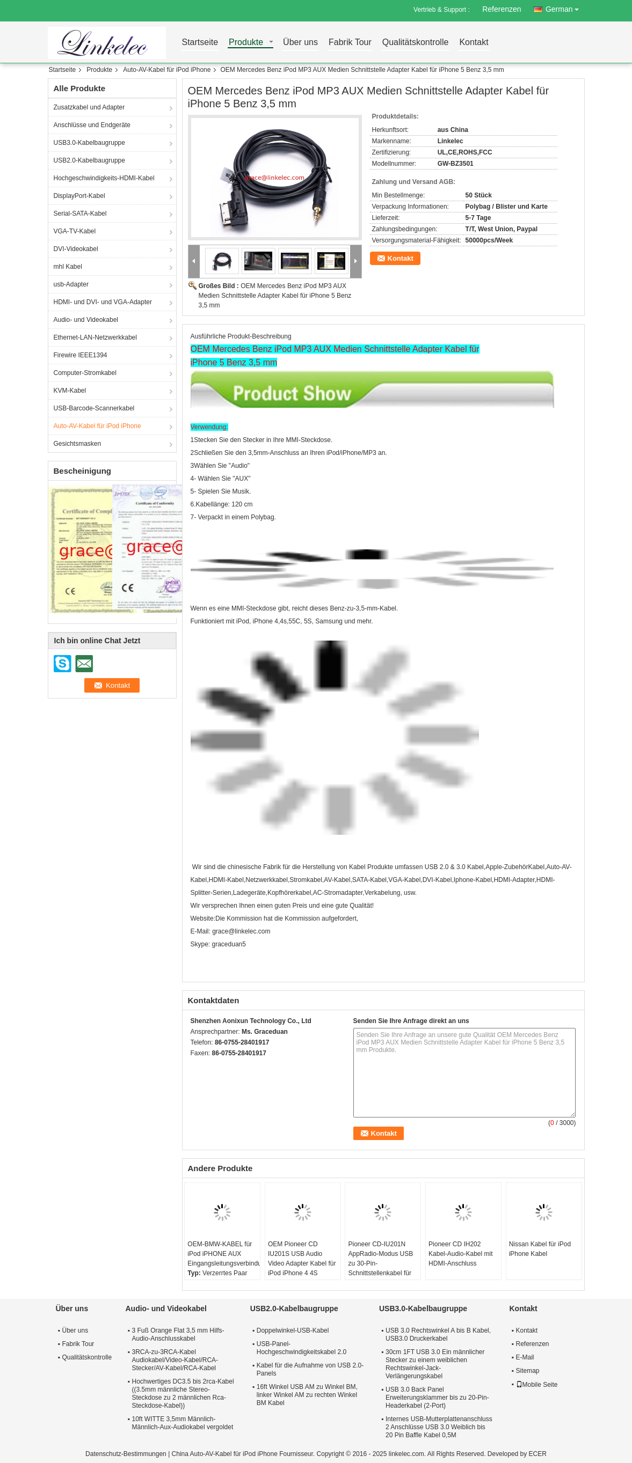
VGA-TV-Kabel (75, 231)
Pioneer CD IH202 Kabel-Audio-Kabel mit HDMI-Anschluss (460, 1253)
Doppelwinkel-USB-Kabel (293, 1330)
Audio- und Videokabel (86, 320)
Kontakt (473, 43)
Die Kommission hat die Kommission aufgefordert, (286, 918)
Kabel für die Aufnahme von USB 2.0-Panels (310, 1369)
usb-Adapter (71, 284)
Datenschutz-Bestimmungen (125, 1454)
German (565, 7)
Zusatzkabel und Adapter (89, 107)
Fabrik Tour (350, 43)
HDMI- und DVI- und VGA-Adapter (103, 302)
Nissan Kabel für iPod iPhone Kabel (540, 1249)
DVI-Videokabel (76, 249)
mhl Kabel (68, 266)
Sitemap (528, 1370)
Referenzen (501, 9)
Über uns (300, 43)
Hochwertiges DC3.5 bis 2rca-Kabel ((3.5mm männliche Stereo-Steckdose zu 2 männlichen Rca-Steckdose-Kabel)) (183, 1393)
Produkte (246, 43)
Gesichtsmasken (77, 443)
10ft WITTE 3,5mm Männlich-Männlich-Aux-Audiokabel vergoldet (183, 1423)
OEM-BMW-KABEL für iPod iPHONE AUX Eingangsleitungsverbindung (223, 1253)
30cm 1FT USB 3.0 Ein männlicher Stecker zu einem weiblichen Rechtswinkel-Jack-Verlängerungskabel (435, 1364)
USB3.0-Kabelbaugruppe (89, 142)
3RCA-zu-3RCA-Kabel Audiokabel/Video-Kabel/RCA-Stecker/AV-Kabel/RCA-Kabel (175, 1360)
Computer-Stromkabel (85, 373)
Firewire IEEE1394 (80, 355)
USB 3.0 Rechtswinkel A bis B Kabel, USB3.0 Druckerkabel (438, 1334)
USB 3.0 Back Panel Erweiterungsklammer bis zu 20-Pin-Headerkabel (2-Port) (437, 1397)
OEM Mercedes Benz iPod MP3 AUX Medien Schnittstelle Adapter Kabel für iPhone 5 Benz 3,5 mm (275, 295)
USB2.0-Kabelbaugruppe (89, 160)
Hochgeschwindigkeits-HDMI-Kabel (104, 178)
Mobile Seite (537, 1384)
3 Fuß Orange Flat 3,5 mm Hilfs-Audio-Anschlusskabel (178, 1334)
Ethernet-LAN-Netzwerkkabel (95, 337)
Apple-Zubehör (506, 867)
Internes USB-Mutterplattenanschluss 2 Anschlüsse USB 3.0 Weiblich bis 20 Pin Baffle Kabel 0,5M (439, 1427)
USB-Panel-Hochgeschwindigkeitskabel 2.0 (301, 1348)
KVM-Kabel (70, 390)
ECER (538, 1454)
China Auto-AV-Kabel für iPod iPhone (225, 1454)
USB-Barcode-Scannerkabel (94, 408)
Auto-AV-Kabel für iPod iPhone (166, 69)
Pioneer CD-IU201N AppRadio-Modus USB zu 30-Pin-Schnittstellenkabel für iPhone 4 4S (380, 1263)
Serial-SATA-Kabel (80, 213)
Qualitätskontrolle (415, 43)
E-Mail (525, 1357)
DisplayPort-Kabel (79, 196)
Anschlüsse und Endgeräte (92, 125)
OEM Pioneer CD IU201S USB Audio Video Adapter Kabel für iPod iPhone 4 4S (302, 1258)
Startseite (200, 43)
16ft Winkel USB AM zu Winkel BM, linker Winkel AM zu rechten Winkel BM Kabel (307, 1395)
